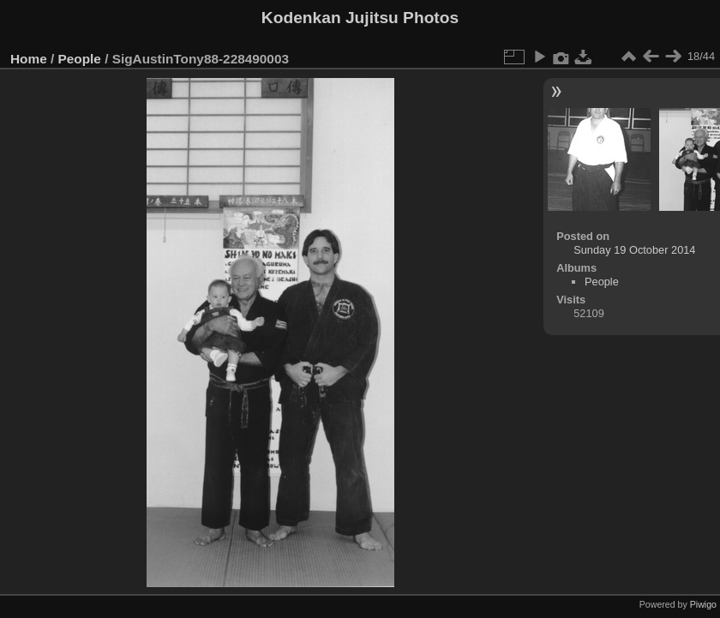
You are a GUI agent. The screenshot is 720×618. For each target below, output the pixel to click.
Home (28, 58)
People (79, 58)
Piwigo (703, 604)
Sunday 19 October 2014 (634, 249)
